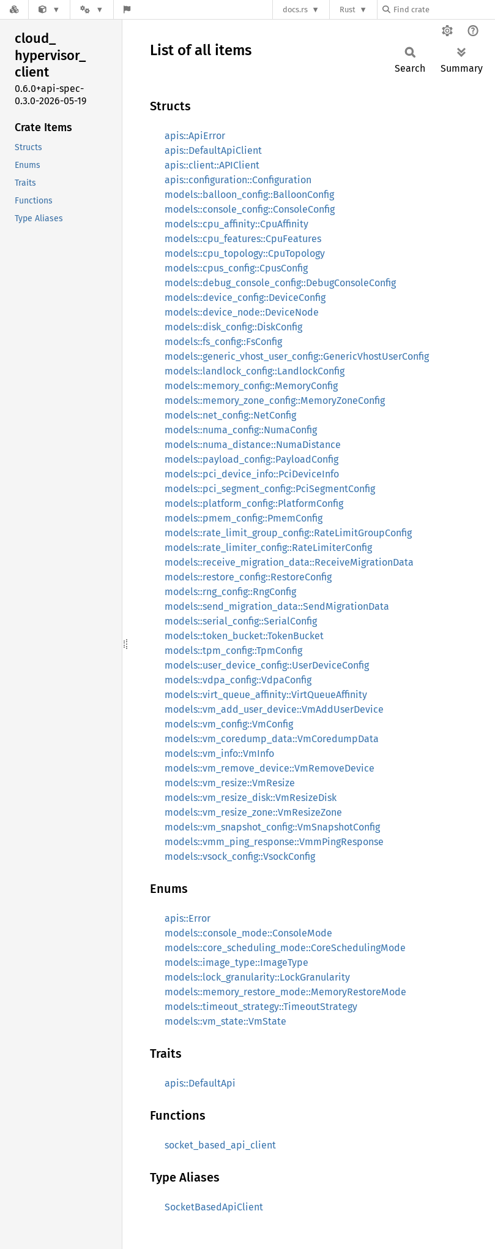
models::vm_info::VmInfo (219, 753)
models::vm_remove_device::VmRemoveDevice (269, 768)
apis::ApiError (195, 136)
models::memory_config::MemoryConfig (251, 386)
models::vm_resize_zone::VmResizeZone (253, 812)
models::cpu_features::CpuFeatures (243, 239)
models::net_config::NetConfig (230, 415)
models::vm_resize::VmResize (230, 783)
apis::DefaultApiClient (213, 150)
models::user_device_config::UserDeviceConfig (267, 665)
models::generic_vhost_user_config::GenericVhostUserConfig (297, 356)
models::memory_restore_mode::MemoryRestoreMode (285, 992)
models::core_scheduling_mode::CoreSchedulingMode (285, 948)
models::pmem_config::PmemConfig (243, 518)
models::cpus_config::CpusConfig (236, 268)
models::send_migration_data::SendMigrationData (277, 606)
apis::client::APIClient (212, 165)
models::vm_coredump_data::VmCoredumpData (272, 739)
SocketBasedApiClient (214, 1207)
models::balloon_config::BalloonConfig (249, 194)
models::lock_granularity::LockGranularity (257, 977)
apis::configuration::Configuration (238, 180)
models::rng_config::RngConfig (230, 592)
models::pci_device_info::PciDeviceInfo (252, 474)
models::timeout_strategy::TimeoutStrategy (261, 1006)
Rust (347, 9)
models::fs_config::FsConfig (223, 341)
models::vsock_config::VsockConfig (240, 856)
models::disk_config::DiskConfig (233, 327)
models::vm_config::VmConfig (229, 724)
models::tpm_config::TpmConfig (233, 650)
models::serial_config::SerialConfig (241, 621)
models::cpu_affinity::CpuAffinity (236, 224)
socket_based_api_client (220, 1145)
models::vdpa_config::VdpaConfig (238, 680)
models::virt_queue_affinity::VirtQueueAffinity (266, 694)
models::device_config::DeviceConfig (245, 297)
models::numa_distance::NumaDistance (253, 444)
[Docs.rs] (14, 9)
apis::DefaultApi (200, 1083)
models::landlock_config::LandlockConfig (254, 371)
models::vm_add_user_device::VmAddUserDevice (274, 709)
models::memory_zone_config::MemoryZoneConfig (275, 400)
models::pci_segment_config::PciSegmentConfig (270, 489)
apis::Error (187, 918)
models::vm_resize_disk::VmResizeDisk (251, 797)
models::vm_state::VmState (225, 1021)
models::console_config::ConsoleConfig (250, 209)
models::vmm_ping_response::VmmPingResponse (274, 842)
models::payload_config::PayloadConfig (251, 459)
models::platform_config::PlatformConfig (254, 503)
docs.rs (295, 9)
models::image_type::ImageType (236, 962)
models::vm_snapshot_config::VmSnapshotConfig (272, 827)
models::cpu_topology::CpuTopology (245, 253)
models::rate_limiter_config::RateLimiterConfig (268, 547)
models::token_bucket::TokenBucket (244, 636)
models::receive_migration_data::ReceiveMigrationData (289, 562)
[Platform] (91, 9)
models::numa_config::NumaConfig (241, 430)
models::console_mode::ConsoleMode (248, 933)
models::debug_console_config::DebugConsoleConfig (280, 283)
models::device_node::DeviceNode (242, 312)
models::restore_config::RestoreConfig (248, 577)
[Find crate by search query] (443, 9)
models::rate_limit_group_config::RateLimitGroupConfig (288, 533)
